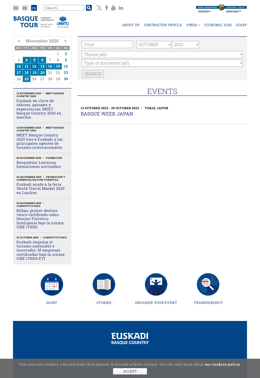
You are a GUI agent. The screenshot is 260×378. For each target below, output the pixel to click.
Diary (241, 25)
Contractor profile (163, 25)
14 (50, 66)
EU (16, 8)
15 (58, 66)
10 (19, 66)
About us (131, 25)
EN (34, 8)
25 (26, 78)
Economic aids (218, 25)
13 (42, 66)
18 (26, 72)
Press (193, 25)
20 (42, 72)
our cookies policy (222, 364)
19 (34, 72)
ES (25, 8)
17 (19, 72)
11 (26, 66)
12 (34, 66)
